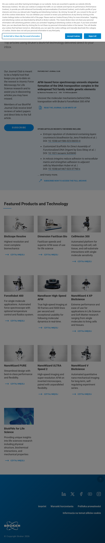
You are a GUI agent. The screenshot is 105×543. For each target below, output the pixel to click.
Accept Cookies (73, 36)
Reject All (92, 36)
